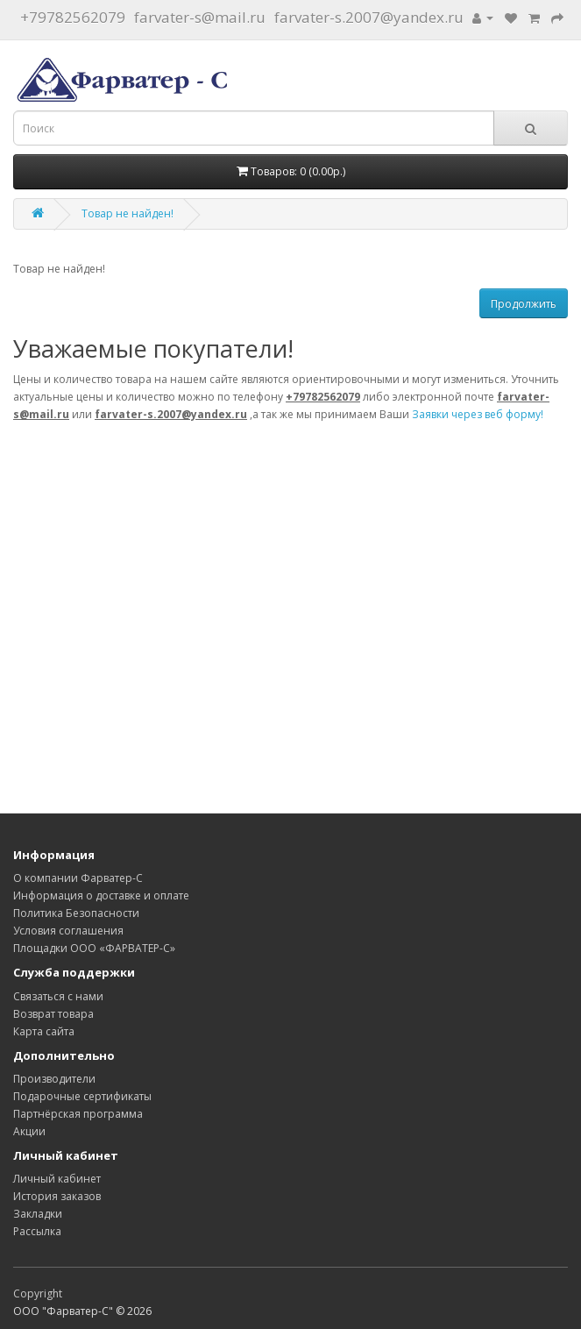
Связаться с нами (58, 996)
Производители (54, 1078)
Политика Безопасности (76, 913)
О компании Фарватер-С (78, 878)
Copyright (37, 1293)
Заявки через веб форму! (477, 414)
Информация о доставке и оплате (101, 895)
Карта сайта (43, 1031)
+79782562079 (72, 17)
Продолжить (523, 303)
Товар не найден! (127, 213)
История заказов (57, 1196)
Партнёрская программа (78, 1113)
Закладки (37, 1213)
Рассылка (37, 1231)
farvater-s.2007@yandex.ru (369, 17)
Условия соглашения (68, 930)
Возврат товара (53, 1013)
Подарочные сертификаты (82, 1096)
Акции (29, 1131)
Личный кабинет (57, 1178)
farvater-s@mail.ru (200, 17)
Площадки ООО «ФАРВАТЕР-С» (94, 948)
